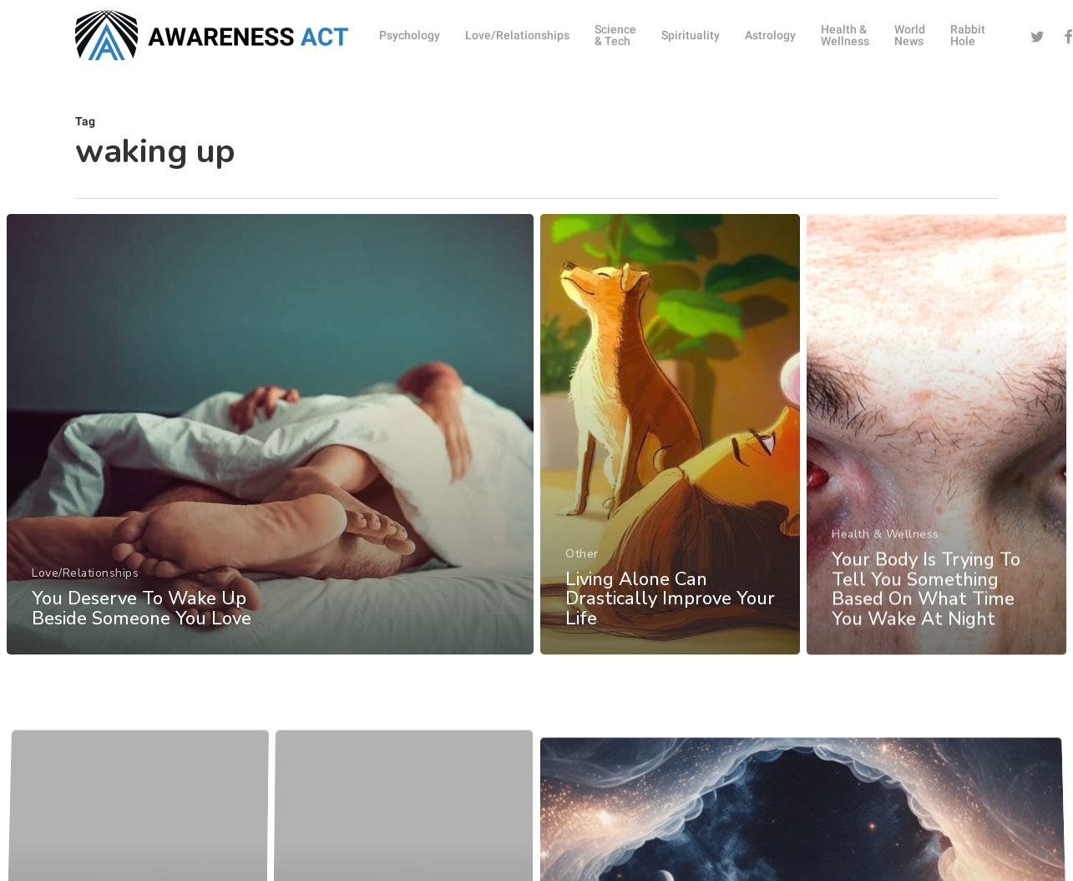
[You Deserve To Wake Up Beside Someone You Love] (269, 441)
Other (582, 568)
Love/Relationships (85, 580)
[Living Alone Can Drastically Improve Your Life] (669, 451)
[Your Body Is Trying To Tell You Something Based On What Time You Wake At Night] (937, 473)
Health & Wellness (886, 569)
